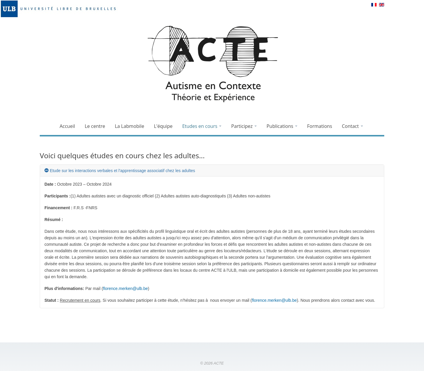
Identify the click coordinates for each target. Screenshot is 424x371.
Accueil (67, 126)
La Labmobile (129, 126)
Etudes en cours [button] (201, 126)
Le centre (95, 126)
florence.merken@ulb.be (125, 288)
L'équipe (163, 126)
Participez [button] (244, 126)
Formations (319, 126)
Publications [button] (281, 126)
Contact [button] (352, 126)
